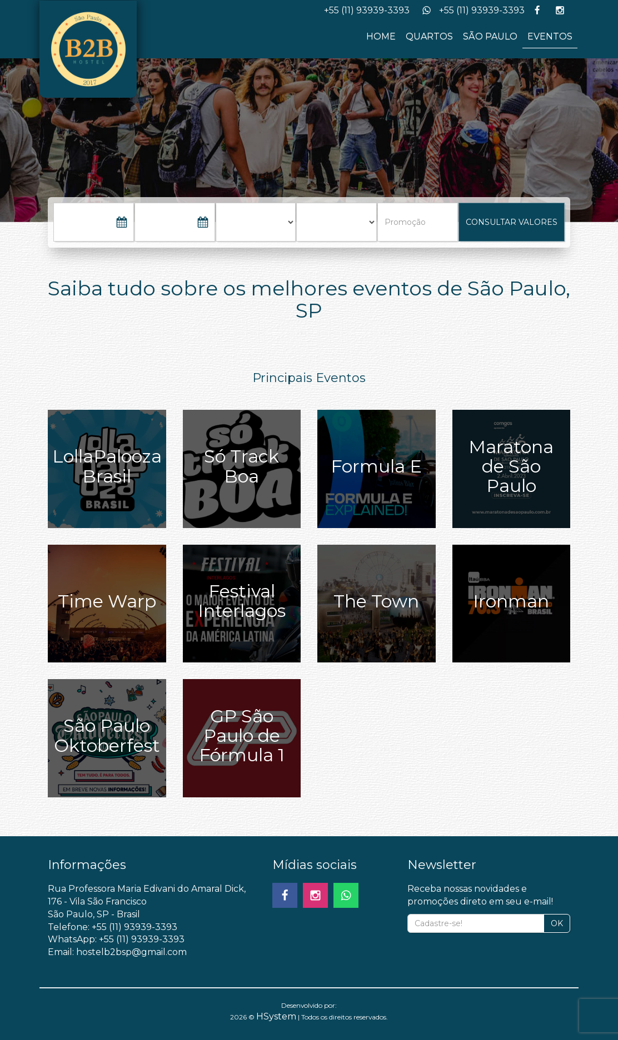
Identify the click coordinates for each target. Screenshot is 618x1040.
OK (557, 923)
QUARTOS (429, 36)
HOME (381, 36)
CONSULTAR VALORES (511, 222)
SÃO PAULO (490, 36)
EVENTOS (549, 36)
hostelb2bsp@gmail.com (131, 952)
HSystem (276, 1016)
